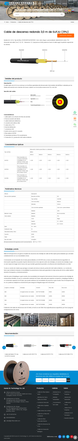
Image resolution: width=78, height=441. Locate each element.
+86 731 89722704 (11, 414)
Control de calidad (50, 3)
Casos (59, 3)
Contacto (70, 3)
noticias (64, 3)
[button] (74, 347)
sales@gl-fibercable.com (13, 421)
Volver (72, 22)
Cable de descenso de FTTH (25, 22)
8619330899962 (10, 417)
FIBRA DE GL (7, 254)
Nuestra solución (69, 418)
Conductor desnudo (43, 402)
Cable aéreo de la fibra (44, 411)
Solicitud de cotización (66, 35)
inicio (30, 3)
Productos (41, 3)
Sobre (35, 3)
